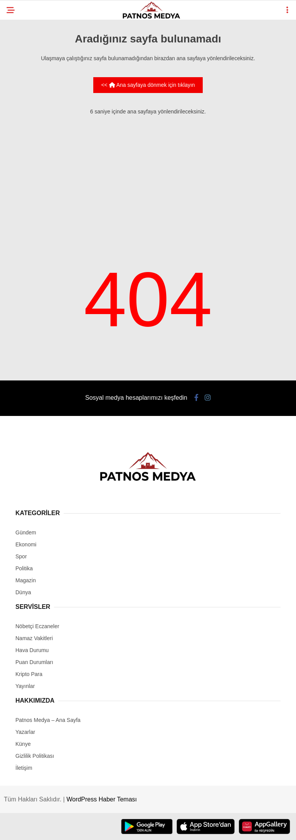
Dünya (23, 592)
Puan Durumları (34, 662)
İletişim (23, 768)
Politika (24, 568)
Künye (23, 744)
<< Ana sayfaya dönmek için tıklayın (148, 85)
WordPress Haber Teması (101, 799)
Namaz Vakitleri (34, 638)
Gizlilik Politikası (34, 756)
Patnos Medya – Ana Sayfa (48, 720)
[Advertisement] (148, 177)
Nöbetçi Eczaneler (37, 626)
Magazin (25, 580)
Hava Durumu (32, 650)
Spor (21, 556)
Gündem (25, 532)
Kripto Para (28, 674)
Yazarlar (25, 732)
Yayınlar (25, 686)
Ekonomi (25, 544)
